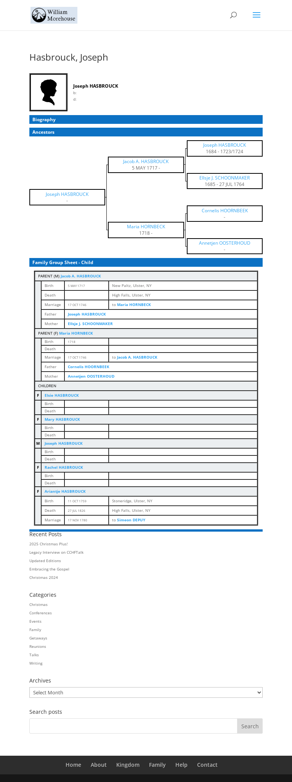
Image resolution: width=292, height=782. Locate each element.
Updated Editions (45, 560)
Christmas (38, 604)
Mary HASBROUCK (62, 419)
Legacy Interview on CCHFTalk (56, 552)
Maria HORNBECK (76, 333)
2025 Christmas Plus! (48, 543)
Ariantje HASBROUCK (65, 491)
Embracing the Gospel (49, 569)
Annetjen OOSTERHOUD (91, 376)
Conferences (40, 612)
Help (181, 764)
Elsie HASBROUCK (62, 395)
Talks (34, 654)
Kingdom (128, 764)
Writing (35, 663)
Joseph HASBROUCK (87, 314)
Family (35, 629)
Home (73, 764)
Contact (207, 764)
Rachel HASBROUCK (64, 467)
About (99, 764)
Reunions (37, 646)
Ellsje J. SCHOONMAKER (90, 323)
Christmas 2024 (43, 577)
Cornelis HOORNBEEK (88, 366)
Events (35, 621)
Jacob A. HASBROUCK (81, 276)
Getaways (38, 638)
